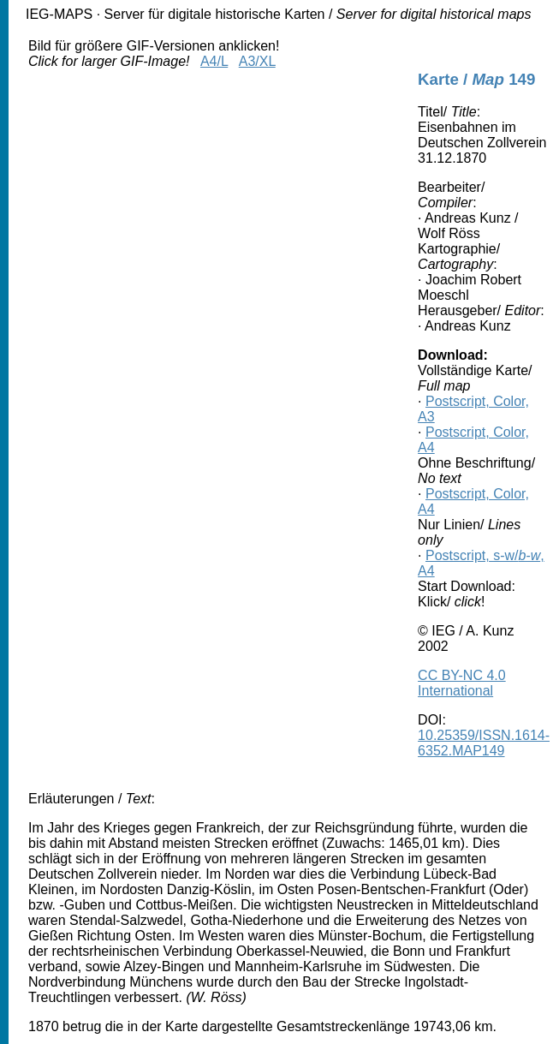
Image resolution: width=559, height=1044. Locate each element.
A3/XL (257, 61)
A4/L (214, 61)
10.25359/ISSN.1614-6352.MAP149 (484, 743)
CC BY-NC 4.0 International (462, 683)
